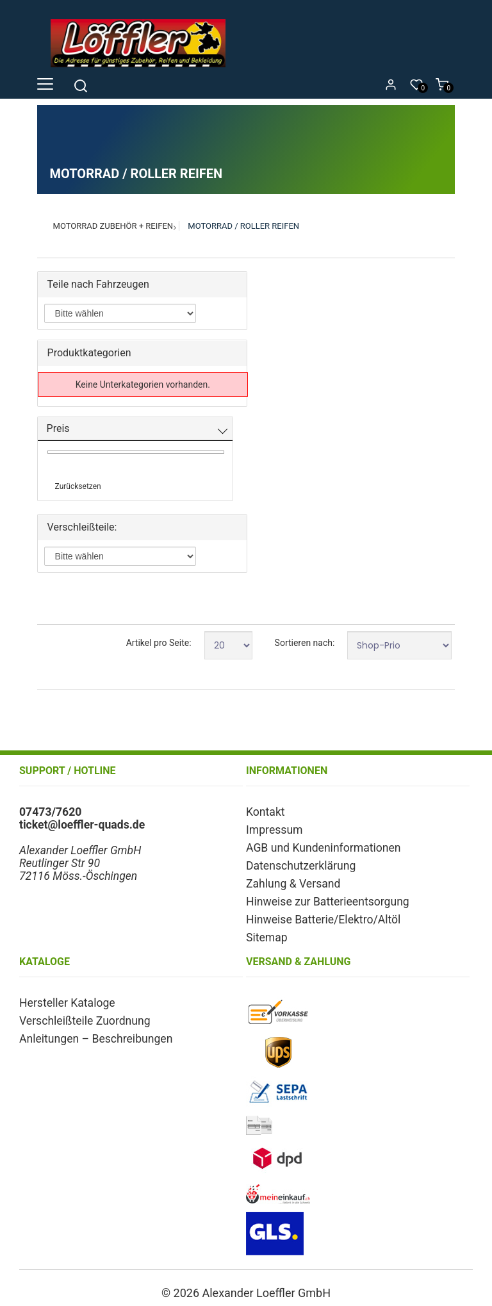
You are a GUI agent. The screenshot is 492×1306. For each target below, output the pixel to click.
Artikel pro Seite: (159, 643)
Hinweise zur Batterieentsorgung (327, 901)
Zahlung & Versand (293, 883)
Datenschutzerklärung (301, 865)
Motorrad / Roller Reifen (243, 226)
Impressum (274, 829)
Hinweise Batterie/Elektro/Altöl (323, 919)
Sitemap (267, 937)
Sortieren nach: (305, 643)
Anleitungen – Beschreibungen (95, 1038)
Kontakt (265, 812)
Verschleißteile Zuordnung (85, 1020)
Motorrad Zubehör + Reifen (113, 226)
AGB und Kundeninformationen (323, 847)
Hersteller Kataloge (67, 1002)
